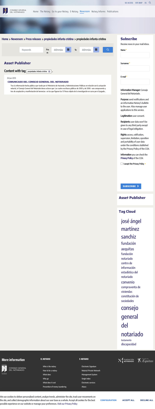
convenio (127, 282)
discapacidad (128, 344)
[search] (108, 50)
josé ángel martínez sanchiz (131, 229)
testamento (126, 340)
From (47, 51)
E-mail (124, 76)
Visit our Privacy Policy (67, 403)
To (75, 50)
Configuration (108, 400)
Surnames (125, 63)
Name (124, 49)
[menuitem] (35, 11)
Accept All (128, 400)
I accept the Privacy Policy (133, 164)
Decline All (146, 400)
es (145, 2)
